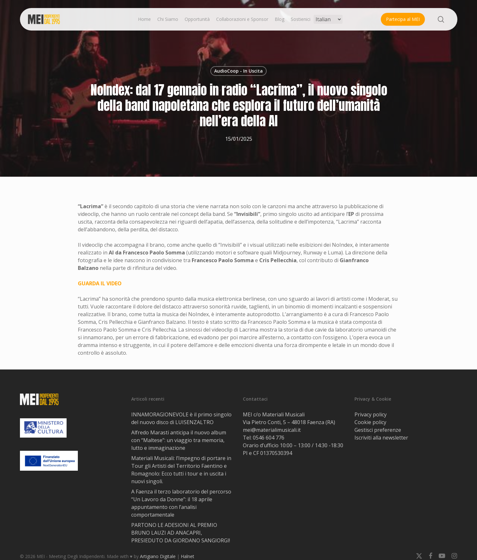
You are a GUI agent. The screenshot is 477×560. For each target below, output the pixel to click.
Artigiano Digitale (158, 556)
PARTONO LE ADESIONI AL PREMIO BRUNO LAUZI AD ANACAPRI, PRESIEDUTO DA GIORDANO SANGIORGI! (180, 532)
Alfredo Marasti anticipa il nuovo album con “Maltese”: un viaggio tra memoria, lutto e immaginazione (178, 440)
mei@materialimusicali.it (272, 429)
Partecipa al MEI (403, 19)
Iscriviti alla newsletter (381, 437)
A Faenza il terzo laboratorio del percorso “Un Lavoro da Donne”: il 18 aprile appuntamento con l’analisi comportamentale (181, 503)
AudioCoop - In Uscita (238, 71)
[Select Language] (328, 19)
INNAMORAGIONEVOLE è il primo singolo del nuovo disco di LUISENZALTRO (181, 418)
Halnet (187, 556)
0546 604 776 (268, 437)
